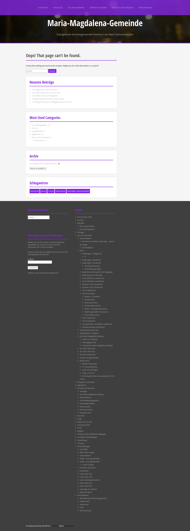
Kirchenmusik (85, 406)
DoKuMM (83, 449)
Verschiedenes (145, 7)
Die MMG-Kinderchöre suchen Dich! (46, 93)
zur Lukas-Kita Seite (87, 348)
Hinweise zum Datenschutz (38, 273)
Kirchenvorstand (88, 293)
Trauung (80, 443)
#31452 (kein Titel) (84, 217)
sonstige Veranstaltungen (87, 437)
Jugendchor (36, 134)
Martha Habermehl (89, 364)
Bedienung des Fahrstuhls (92, 275)
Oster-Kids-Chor (86, 483)
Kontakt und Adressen (122, 7)
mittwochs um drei (84, 422)
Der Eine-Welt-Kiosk (87, 354)
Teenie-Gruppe (88, 465)
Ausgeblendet (37, 131)
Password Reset (83, 425)
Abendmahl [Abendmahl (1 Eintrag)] (34, 191)
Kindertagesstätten (87, 403)
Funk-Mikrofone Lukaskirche (93, 278)
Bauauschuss (90, 299)
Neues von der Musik (40, 137)
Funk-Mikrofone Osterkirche (93, 281)
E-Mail (31, 259)
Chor (34, 128)
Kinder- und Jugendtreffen (90, 458)
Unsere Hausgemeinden (89, 358)
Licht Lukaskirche (89, 318)
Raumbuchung (85, 510)
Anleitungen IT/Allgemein (92, 254)
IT (85, 257)
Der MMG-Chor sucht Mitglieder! (45, 96)
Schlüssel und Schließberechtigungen (91, 434)
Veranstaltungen (98, 7)
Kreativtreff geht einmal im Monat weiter (48, 99)
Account (80, 220)
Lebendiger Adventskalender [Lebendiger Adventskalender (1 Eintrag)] (78, 191)
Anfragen (80, 232)
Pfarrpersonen (85, 413)
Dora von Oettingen (90, 370)
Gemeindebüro (85, 397)
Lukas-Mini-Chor (86, 477)
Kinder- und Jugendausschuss (96, 309)
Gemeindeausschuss (93, 305)
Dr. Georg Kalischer (89, 367)
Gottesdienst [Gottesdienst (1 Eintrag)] (60, 191)
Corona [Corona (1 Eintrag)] (51, 191)
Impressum (54, 273)
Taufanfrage (82, 440)
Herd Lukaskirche (89, 290)
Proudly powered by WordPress (38, 526)
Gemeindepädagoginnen (89, 400)
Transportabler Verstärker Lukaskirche (97, 324)
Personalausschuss (92, 315)
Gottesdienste (85, 455)
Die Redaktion (87, 247)
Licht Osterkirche (88, 321)
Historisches (84, 361)
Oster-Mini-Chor (86, 486)
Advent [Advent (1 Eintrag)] (43, 191)
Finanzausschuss (91, 302)
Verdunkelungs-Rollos (93, 269)
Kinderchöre (39, 140)
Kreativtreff (84, 471)
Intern (82, 250)
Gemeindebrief (85, 238)
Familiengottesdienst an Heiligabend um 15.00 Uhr (52, 102)
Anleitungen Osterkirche (91, 263)
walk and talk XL (86, 492)
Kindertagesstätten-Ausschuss (96, 312)
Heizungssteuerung (92, 266)
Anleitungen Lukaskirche (91, 260)
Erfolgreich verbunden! (86, 382)
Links (82, 507)
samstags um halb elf (88, 489)
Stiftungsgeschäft (89, 342)
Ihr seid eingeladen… (40, 125)
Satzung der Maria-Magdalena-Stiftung (97, 345)
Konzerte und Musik (87, 468)
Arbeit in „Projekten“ (92, 296)
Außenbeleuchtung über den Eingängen (97, 272)
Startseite (43, 7)
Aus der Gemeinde (76, 7)
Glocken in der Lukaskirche (92, 284)
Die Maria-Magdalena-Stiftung (91, 336)
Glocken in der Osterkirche (92, 287)
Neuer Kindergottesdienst (90, 480)
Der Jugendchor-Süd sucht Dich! (44, 89)
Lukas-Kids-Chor (86, 474)
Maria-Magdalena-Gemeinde (95, 23)
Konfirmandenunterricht (89, 330)
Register (80, 431)
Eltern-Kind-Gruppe (87, 452)
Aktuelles (58, 7)
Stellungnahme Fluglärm (89, 333)
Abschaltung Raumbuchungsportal (93, 498)
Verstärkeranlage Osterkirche (93, 327)
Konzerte (80, 416)
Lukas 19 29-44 (88, 373)
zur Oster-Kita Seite (87, 351)
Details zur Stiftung (89, 339)
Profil (79, 428)
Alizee (61, 526)
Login (79, 419)
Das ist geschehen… (87, 226)
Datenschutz (85, 501)
